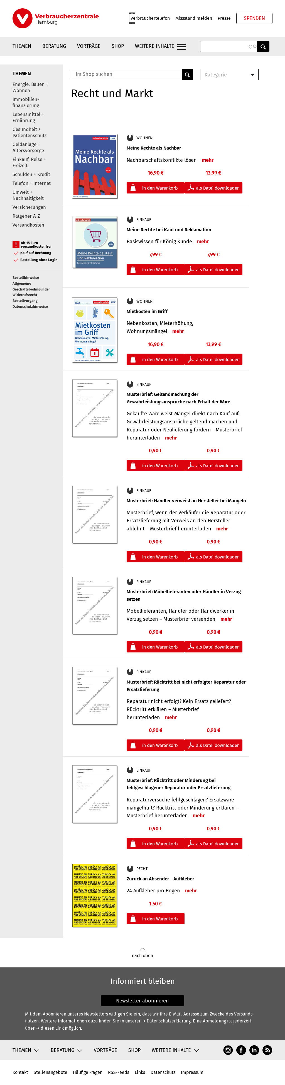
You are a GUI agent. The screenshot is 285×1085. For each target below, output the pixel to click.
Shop (118, 46)
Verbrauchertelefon (150, 18)
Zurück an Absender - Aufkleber (160, 879)
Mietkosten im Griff (147, 311)
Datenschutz (163, 1072)
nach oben (142, 952)
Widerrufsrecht (25, 295)
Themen (22, 46)
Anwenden (263, 46)
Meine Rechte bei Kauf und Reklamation (169, 230)
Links (140, 1072)
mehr (207, 160)
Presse (224, 18)
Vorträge (88, 46)
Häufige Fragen (87, 1072)
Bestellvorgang (25, 301)
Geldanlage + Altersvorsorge (28, 147)
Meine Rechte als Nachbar (154, 148)
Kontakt (20, 1072)
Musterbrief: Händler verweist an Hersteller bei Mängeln (186, 501)
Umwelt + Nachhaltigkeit (28, 195)
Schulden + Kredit (31, 174)
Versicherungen (29, 207)
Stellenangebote (50, 1072)
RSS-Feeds (118, 1072)
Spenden (254, 18)
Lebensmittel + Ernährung (28, 117)
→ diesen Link (50, 1028)
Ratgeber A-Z (26, 216)
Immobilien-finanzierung (26, 102)
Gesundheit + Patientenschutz (29, 132)
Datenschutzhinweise (30, 306)
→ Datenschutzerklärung (166, 1021)
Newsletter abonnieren (142, 1001)
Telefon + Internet (32, 183)
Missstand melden (193, 18)
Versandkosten (28, 225)
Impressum (192, 1072)
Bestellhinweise (26, 277)
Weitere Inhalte (154, 46)
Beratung (54, 46)
